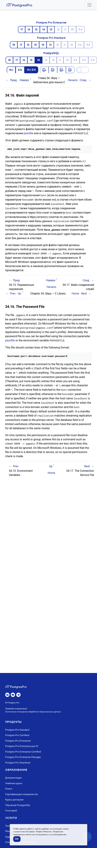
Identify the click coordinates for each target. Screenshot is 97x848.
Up (19, 291)
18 (13, 45)
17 (21, 29)
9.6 (80, 29)
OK (17, 839)
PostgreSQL (51, 53)
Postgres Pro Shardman (17, 762)
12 (58, 29)
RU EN (31, 70)
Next (84, 291)
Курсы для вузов (14, 799)
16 (28, 29)
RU (11, 70)
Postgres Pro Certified (17, 735)
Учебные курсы (13, 783)
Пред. (13, 80)
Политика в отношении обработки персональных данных (33, 711)
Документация (13, 778)
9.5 (88, 45)
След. (83, 80)
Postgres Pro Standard (51, 38)
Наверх (24, 80)
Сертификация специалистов (21, 794)
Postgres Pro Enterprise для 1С (21, 746)
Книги (8, 789)
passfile (28, 133)
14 (43, 29)
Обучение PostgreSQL (17, 805)
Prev (13, 291)
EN (20, 70)
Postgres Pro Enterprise (51, 22)
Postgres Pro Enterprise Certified (23, 751)
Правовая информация (16, 708)
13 (51, 29)
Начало (72, 80)
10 (72, 29)
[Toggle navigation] (89, 4)
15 (36, 29)
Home (75, 291)
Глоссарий (11, 810)
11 (65, 29)
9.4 (93, 60)
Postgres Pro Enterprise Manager (23, 757)
